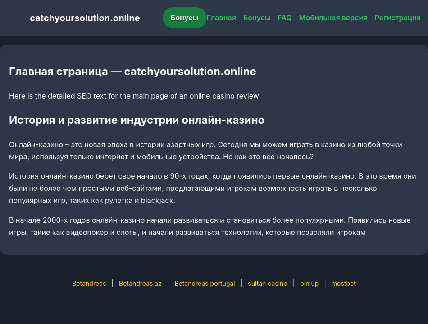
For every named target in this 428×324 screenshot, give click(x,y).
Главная (221, 17)
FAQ (284, 17)
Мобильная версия (333, 17)
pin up (309, 283)
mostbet (344, 283)
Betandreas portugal (204, 283)
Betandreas (89, 283)
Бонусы (185, 17)
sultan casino (267, 283)
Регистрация (397, 17)
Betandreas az (140, 283)
